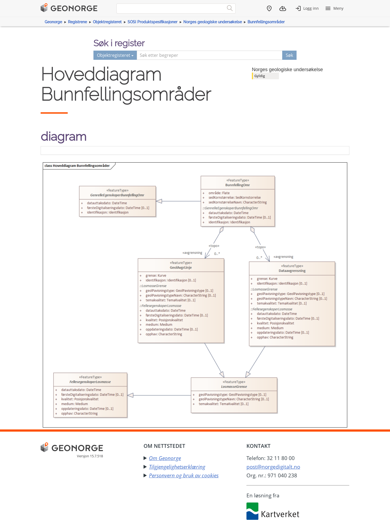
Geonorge (53, 22)
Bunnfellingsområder (266, 22)
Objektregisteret (107, 22)
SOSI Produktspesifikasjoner (152, 22)
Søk (289, 55)
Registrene (77, 22)
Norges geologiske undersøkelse (212, 22)
